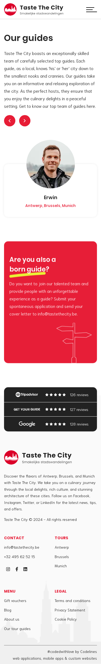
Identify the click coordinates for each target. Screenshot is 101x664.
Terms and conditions (72, 600)
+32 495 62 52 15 (19, 556)
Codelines (88, 651)
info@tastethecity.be (21, 547)
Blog (7, 609)
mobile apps (53, 658)
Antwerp (62, 547)
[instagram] (8, 569)
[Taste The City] (33, 9)
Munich (61, 565)
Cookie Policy (66, 619)
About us (11, 619)
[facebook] (17, 569)
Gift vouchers (15, 600)
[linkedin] (25, 569)
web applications (27, 658)
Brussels (62, 556)
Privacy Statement (70, 609)
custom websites (82, 658)
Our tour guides (17, 628)
